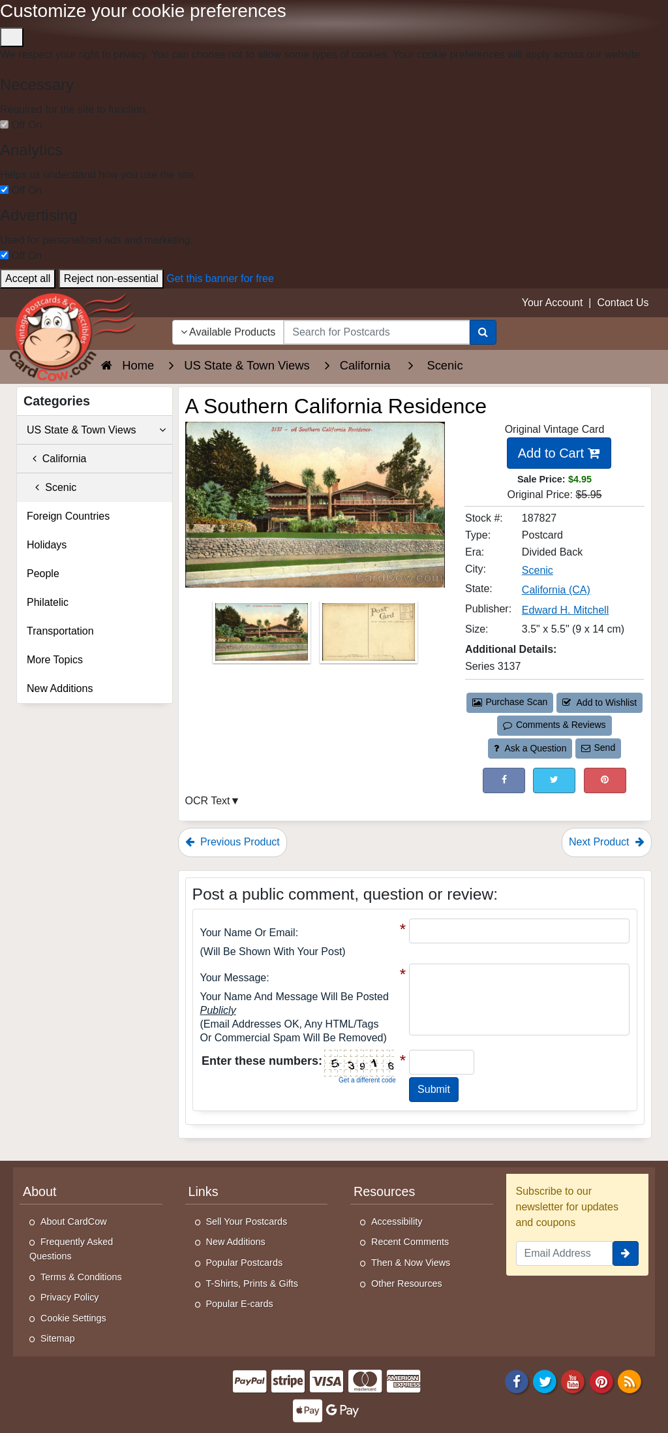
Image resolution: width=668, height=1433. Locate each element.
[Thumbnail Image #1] (262, 635)
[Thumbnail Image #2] (368, 635)
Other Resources (406, 1283)
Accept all (27, 278)
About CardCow (73, 1221)
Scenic (51, 487)
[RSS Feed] (629, 1380)
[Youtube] (573, 1380)
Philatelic (47, 602)
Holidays (47, 544)
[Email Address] (564, 1253)
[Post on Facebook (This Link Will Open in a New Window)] (504, 780)
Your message (233, 977)
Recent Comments (410, 1241)
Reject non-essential (111, 278)
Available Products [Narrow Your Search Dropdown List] (228, 332)
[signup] (626, 1253)
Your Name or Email (248, 932)
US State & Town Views (96, 430)
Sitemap (57, 1338)
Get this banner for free (220, 278)
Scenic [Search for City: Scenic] (537, 570)
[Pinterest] (601, 1380)
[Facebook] (516, 1380)
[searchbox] (376, 332)
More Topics (55, 659)
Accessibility (396, 1221)
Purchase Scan (510, 702)
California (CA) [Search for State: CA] (556, 589)
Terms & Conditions (81, 1277)
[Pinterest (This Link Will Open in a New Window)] (605, 780)
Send (598, 747)
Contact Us (622, 302)
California (56, 458)
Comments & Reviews (554, 724)
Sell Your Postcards (247, 1221)
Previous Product (232, 841)
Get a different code (367, 1080)
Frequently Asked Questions (71, 1248)
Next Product (607, 841)
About (40, 1191)
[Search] (483, 332)
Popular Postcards (244, 1262)
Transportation (60, 631)
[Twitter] (544, 1380)
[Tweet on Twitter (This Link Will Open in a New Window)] (554, 780)
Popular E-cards (239, 1304)
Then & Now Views (410, 1262)
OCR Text (207, 800)
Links (204, 1191)
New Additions (60, 688)
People (43, 573)
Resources (384, 1191)
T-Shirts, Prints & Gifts (252, 1283)
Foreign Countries (68, 516)
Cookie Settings (73, 1318)
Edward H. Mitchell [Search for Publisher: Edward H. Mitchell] (565, 610)
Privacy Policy (69, 1297)
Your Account (552, 302)
